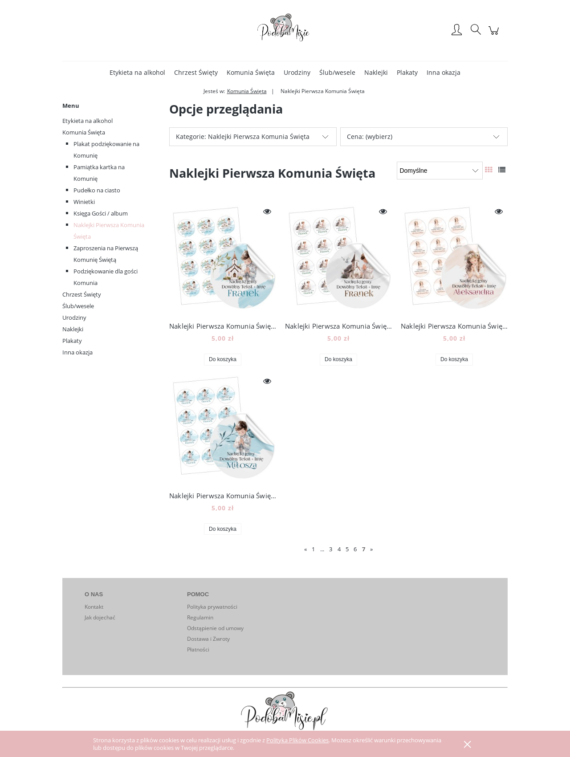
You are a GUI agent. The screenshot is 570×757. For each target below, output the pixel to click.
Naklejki (72, 329)
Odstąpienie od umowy (215, 628)
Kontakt (94, 606)
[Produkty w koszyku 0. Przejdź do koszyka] (495, 35)
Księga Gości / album (100, 213)
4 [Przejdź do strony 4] (339, 549)
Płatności (198, 649)
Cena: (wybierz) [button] (369, 136)
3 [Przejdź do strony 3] (330, 549)
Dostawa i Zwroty (208, 639)
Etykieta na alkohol (87, 121)
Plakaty (72, 341)
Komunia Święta (83, 132)
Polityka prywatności (212, 606)
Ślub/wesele (78, 306)
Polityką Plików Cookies (297, 740)
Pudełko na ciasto (96, 190)
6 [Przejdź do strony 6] (355, 549)
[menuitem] (137, 72)
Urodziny (74, 317)
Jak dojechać (100, 617)
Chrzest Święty (81, 294)
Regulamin (200, 617)
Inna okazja (77, 352)
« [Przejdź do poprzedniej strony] (305, 549)
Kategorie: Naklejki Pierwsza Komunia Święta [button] (242, 136)
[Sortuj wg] (440, 170)
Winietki (84, 202)
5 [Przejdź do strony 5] (347, 549)
